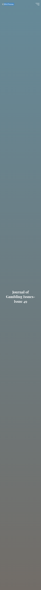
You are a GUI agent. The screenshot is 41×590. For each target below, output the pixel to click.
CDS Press (7, 4)
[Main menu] (37, 4)
